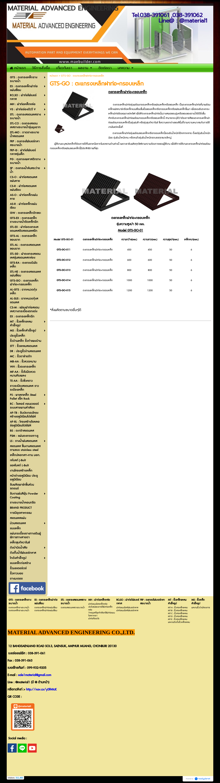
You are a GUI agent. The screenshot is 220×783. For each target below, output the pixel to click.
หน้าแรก (54, 76)
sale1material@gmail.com (34, 675)
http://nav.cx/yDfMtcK (41, 689)
